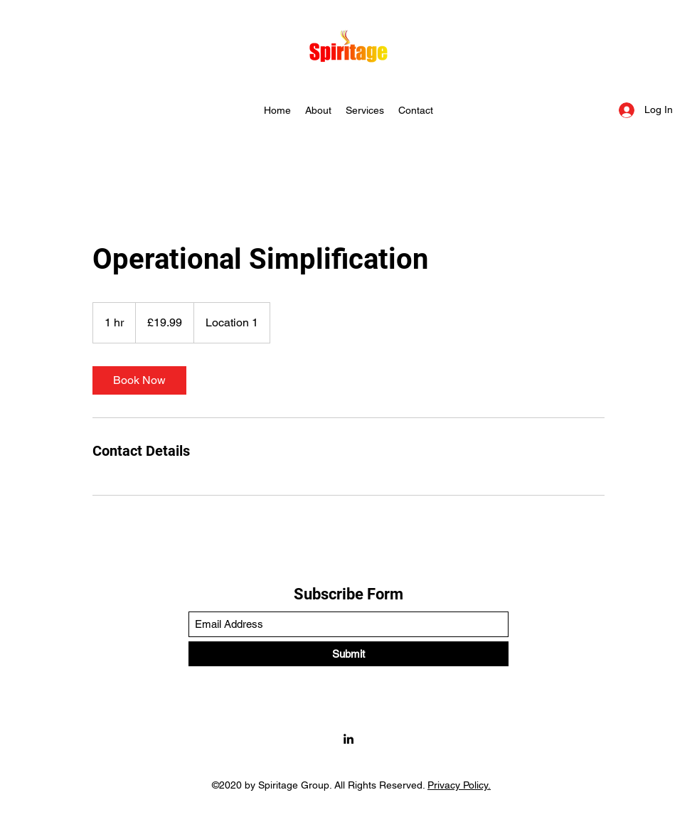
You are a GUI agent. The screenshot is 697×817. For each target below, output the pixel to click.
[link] (139, 380)
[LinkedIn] (348, 739)
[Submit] (348, 653)
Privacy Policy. (459, 785)
